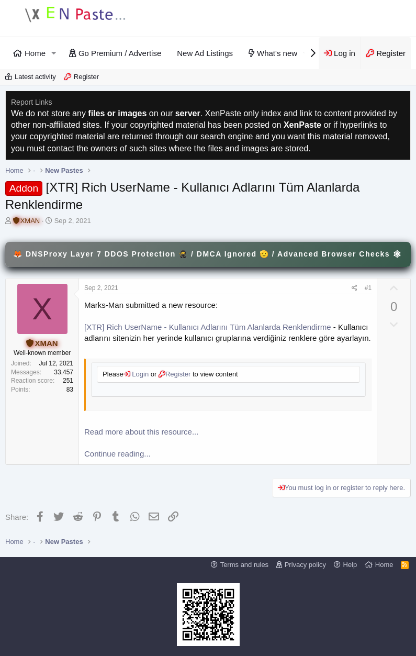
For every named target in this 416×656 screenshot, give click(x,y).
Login (139, 374)
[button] (54, 53)
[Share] (354, 288)
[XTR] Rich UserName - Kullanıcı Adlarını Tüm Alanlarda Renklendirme (207, 327)
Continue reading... (117, 453)
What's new (277, 53)
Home (35, 53)
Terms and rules (244, 565)
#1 (368, 288)
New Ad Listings (205, 53)
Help (350, 565)
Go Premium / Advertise (119, 53)
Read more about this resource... (141, 431)
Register (86, 77)
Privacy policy (305, 565)
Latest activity (35, 77)
